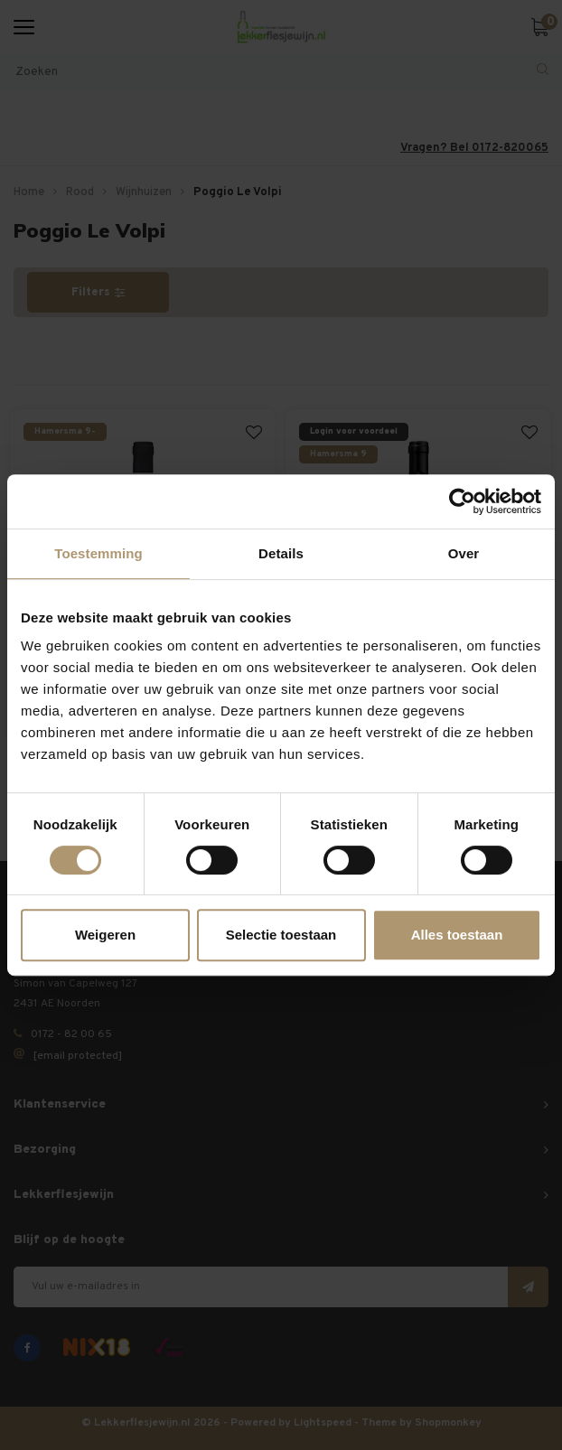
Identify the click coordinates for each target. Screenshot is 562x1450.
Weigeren (105, 934)
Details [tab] (281, 553)
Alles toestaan (457, 934)
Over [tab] (464, 553)
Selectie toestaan (281, 934)
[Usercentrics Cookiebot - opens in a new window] (462, 501)
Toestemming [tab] (98, 553)
